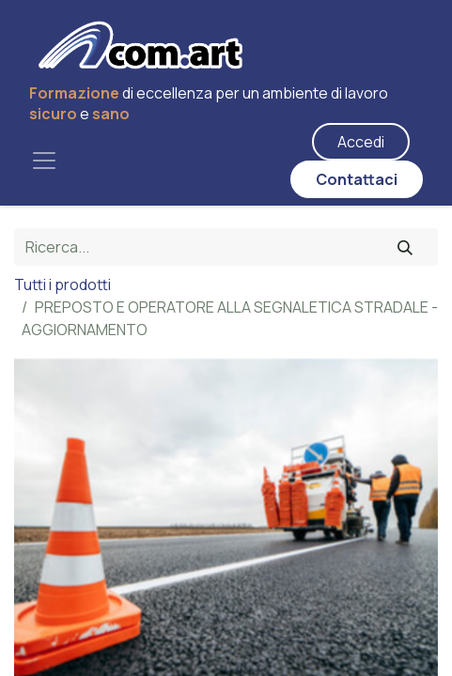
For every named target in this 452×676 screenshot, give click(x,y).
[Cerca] (405, 247)
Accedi (360, 141)
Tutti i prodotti (62, 284)
